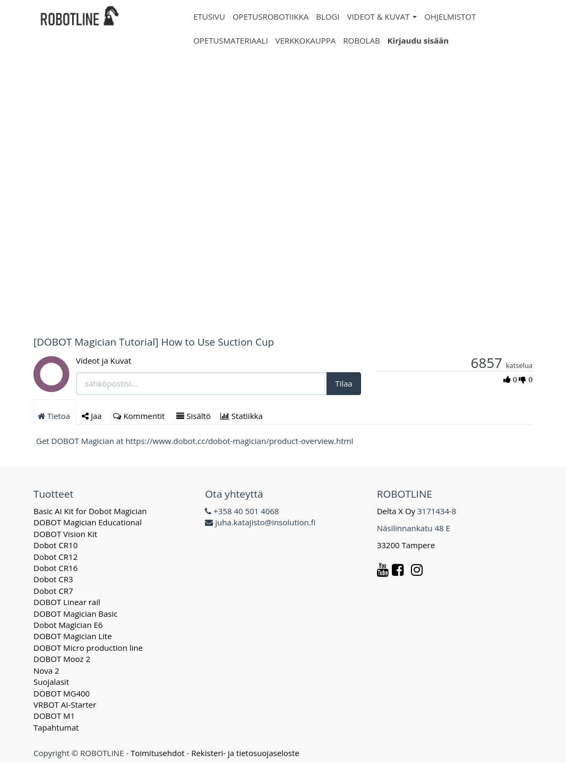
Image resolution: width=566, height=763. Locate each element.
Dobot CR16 (55, 568)
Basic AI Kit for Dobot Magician (90, 511)
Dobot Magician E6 (67, 624)
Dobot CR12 (55, 556)
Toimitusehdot (158, 753)
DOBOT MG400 (61, 693)
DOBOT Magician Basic (75, 613)
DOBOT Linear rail (66, 602)
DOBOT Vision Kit (65, 534)
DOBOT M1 (54, 715)
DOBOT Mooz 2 (61, 658)
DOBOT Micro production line (88, 647)
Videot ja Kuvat (103, 360)
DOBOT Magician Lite (72, 636)
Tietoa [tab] (55, 415)
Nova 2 (46, 670)
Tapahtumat (56, 727)
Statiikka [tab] (242, 415)
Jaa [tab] (93, 415)
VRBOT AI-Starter (64, 704)
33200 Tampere (407, 545)
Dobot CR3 (53, 579)
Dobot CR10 (55, 545)
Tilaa (344, 383)
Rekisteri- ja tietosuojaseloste (245, 753)
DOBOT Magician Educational (87, 522)
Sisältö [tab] (193, 415)
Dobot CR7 (53, 590)
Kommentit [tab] (140, 415)
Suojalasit (51, 681)
